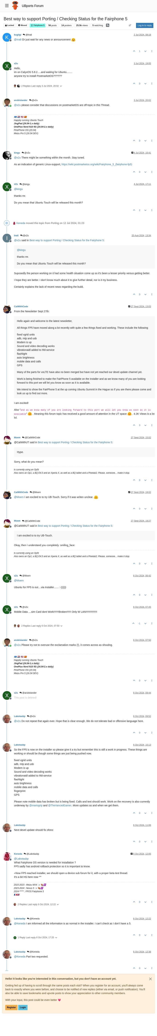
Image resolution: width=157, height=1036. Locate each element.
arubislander (21, 100)
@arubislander (28, 693)
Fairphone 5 (37, 25)
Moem (17, 437)
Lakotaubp (19, 716)
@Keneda (33, 918)
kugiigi (17, 34)
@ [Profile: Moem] (19, 497)
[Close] (150, 979)
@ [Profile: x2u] (17, 105)
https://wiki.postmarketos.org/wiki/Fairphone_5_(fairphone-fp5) (97, 164)
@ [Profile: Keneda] (20, 923)
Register (11, 1007)
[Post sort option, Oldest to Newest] (130, 25)
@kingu (25, 184)
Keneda (20, 223)
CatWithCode (21, 306)
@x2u (33, 100)
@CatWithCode (31, 437)
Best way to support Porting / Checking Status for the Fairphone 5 (67, 240)
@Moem (35, 492)
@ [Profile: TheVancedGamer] (59, 805)
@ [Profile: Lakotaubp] (21, 858)
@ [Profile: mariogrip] (35, 805)
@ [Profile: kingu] (18, 189)
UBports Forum (33, 6)
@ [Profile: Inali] (17, 39)
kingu (17, 153)
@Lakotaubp (31, 854)
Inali (16, 235)
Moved (22, 25)
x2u (16, 63)
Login (23, 1007)
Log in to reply (145, 25)
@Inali (27, 34)
